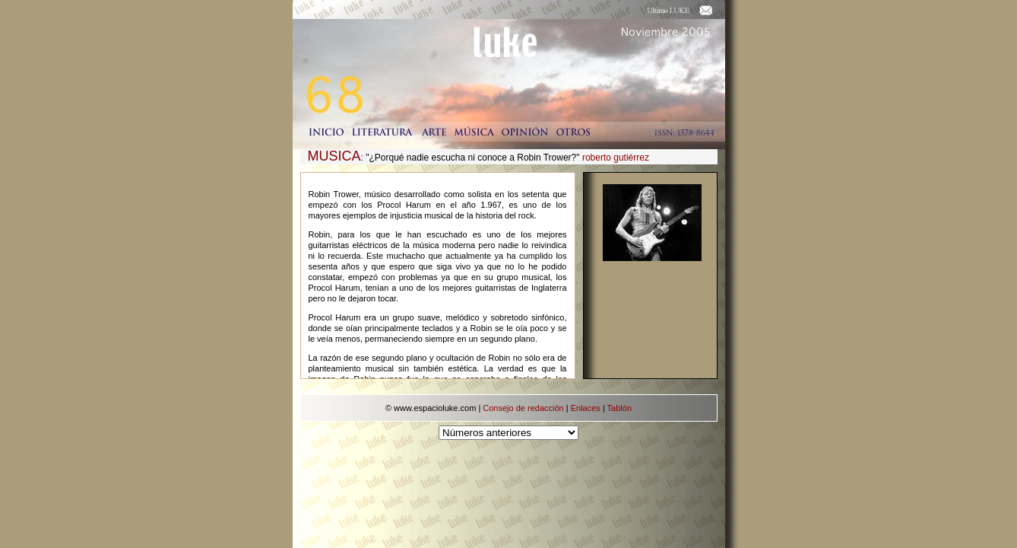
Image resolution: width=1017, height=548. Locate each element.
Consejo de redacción (523, 408)
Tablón (619, 408)
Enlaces (585, 408)
